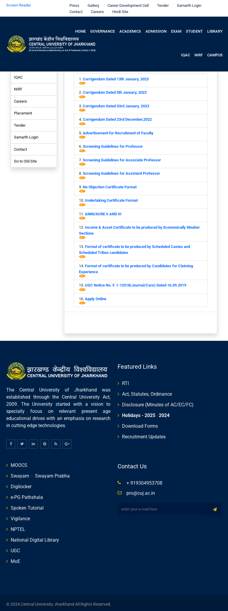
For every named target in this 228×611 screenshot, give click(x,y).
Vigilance (20, 516)
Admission (156, 29)
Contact (74, 9)
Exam (176, 29)
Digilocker (21, 484)
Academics (130, 29)
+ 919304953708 (144, 480)
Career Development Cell (126, 3)
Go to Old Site (25, 159)
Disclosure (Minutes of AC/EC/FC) (158, 402)
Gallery (92, 3)
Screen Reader (18, 3)
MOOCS (19, 463)
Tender (161, 3)
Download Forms (140, 424)
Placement (23, 111)
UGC (15, 548)
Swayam (20, 473)
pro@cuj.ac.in (140, 491)
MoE (15, 559)
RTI (125, 381)
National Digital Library (35, 537)
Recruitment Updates (144, 434)
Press (72, 3)
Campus (215, 52)
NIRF (198, 52)
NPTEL (18, 527)
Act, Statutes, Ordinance (147, 391)
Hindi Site (118, 9)
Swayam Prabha (52, 473)
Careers (96, 9)
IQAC (185, 52)
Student (194, 29)
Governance (102, 29)
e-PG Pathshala (27, 495)
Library (215, 29)
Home (80, 29)
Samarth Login (187, 3)
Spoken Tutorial (27, 505)
